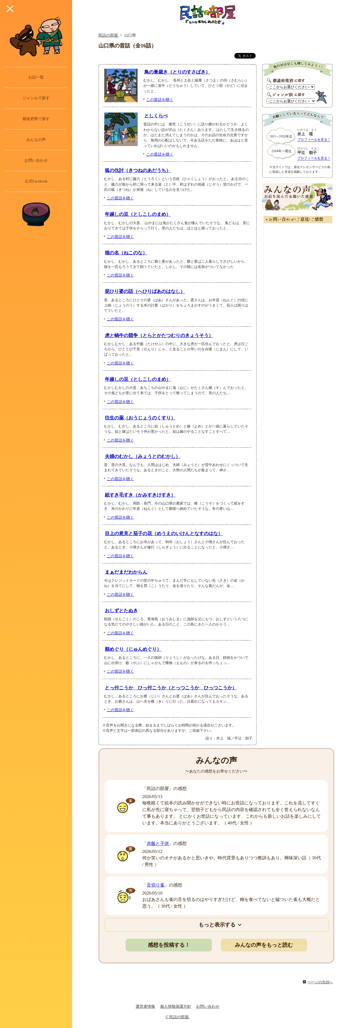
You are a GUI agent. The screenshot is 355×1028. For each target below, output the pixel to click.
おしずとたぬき (121, 610)
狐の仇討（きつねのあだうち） (138, 170)
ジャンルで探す (36, 98)
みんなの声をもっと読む (264, 945)
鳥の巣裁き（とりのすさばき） (177, 72)
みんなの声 (36, 140)
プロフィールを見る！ (314, 139)
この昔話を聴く (159, 99)
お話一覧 (36, 77)
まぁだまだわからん (126, 572)
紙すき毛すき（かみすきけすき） (140, 495)
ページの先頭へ (320, 982)
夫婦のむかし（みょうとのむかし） (142, 456)
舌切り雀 (155, 885)
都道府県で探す (36, 119)
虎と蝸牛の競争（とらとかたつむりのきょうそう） (159, 335)
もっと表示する (217, 925)
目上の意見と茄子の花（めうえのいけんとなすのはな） (164, 533)
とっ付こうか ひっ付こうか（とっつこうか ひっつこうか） (171, 687)
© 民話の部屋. (177, 1017)
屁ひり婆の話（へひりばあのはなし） (145, 291)
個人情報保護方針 (175, 1006)
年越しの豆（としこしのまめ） (138, 214)
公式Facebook (36, 181)
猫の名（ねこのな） (126, 252)
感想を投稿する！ (169, 945)
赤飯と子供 (158, 843)
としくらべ (156, 115)
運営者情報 (145, 1006)
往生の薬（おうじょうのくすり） (140, 418)
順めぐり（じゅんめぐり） (133, 649)
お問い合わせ (36, 160)
